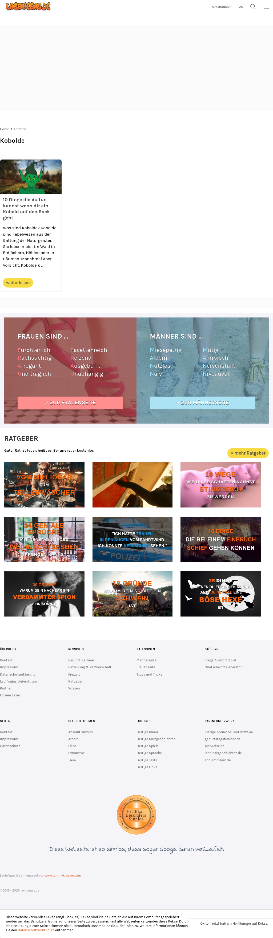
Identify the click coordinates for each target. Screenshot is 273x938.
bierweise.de (214, 746)
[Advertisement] (136, 68)
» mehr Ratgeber (248, 453)
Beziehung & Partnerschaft (89, 667)
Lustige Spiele (147, 746)
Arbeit (73, 739)
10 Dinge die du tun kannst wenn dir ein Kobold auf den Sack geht (26, 209)
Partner (5, 688)
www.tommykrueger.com (63, 875)
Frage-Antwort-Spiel (220, 660)
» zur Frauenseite (70, 403)
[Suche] (253, 6)
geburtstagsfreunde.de (222, 739)
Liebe (72, 746)
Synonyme (76, 753)
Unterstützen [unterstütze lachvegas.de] (221, 7)
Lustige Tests (146, 760)
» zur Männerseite (202, 403)
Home (4, 129)
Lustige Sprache (149, 753)
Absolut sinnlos (80, 732)
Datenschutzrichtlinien (36, 930)
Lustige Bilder (147, 732)
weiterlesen (18, 282)
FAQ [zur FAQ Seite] (240, 7)
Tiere (72, 760)
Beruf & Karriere (81, 660)
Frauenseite (145, 667)
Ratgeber (75, 681)
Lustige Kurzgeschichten (156, 739)
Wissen (74, 688)
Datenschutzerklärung (17, 674)
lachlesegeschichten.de (223, 753)
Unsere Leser (10, 695)
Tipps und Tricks (149, 674)
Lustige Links (147, 767)
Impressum (9, 667)
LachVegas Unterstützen (19, 681)
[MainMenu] (266, 6)
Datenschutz (10, 746)
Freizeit (74, 674)
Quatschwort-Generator (223, 667)
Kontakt (6, 660)
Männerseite (146, 660)
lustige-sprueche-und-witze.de (229, 732)
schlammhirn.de (218, 760)
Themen (20, 129)
